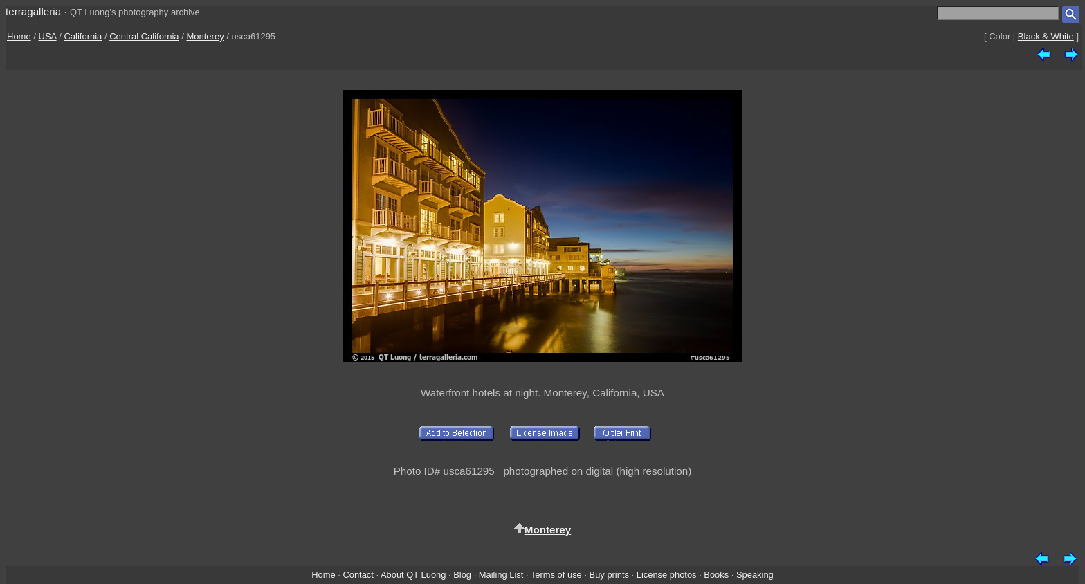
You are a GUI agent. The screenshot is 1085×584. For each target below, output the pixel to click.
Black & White (1046, 36)
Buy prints (609, 574)
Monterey (205, 36)
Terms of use (556, 574)
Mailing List (501, 574)
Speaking (755, 574)
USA (48, 36)
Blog (462, 574)
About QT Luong (413, 574)
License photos (667, 574)
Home (19, 36)
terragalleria (33, 11)
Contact (358, 574)
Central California (144, 36)
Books (716, 574)
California (83, 36)
